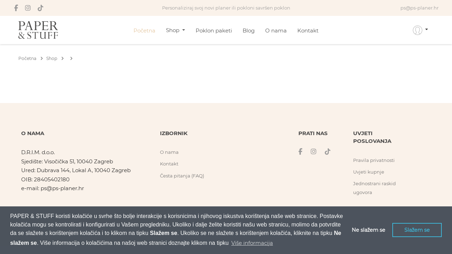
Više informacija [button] (252, 243)
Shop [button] (173, 30)
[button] (420, 30)
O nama (276, 30)
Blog (249, 30)
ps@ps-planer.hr (62, 188)
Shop (55, 58)
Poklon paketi (214, 30)
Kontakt (308, 30)
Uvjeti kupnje (368, 172)
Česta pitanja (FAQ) (182, 176)
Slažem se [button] (417, 230)
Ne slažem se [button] (368, 230)
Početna (144, 30)
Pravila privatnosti (374, 160)
